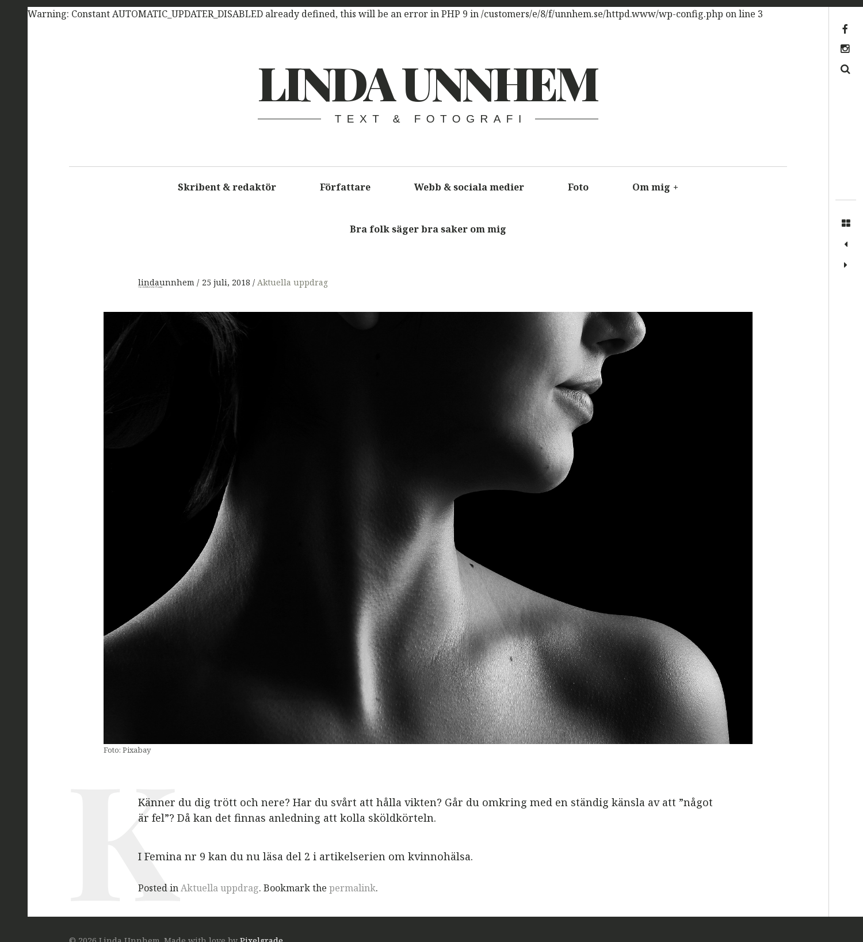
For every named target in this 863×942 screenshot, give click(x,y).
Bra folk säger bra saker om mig (428, 229)
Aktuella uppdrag (292, 282)
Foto (578, 187)
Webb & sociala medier (469, 187)
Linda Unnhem (427, 82)
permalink (352, 888)
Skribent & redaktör (227, 187)
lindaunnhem (167, 282)
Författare (345, 187)
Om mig (655, 187)
